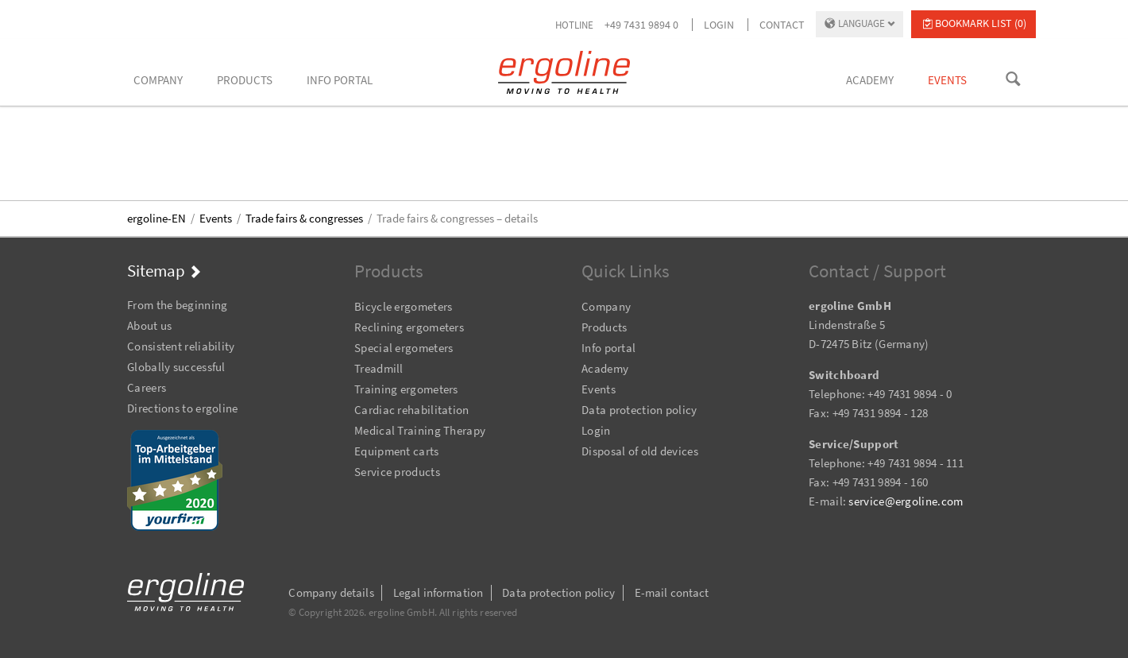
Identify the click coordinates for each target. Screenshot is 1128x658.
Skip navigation (127, 283)
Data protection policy (639, 409)
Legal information (438, 592)
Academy (604, 368)
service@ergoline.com (905, 501)
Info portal (608, 347)
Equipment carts (396, 451)
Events (215, 218)
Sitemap (156, 270)
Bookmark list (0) (980, 23)
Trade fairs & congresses (304, 218)
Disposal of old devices (639, 451)
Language (861, 23)
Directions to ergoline (182, 408)
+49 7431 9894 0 (641, 24)
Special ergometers (403, 347)
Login (719, 24)
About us (149, 325)
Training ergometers (406, 389)
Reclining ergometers (409, 327)
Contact (782, 24)
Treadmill (379, 368)
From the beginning (177, 304)
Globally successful (176, 366)
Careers (146, 387)
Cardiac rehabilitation (411, 409)
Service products (397, 471)
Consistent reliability (181, 346)
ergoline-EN (156, 218)
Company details (330, 592)
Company (606, 306)
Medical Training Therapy (419, 430)
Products (604, 327)
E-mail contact (672, 592)
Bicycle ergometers (403, 306)
